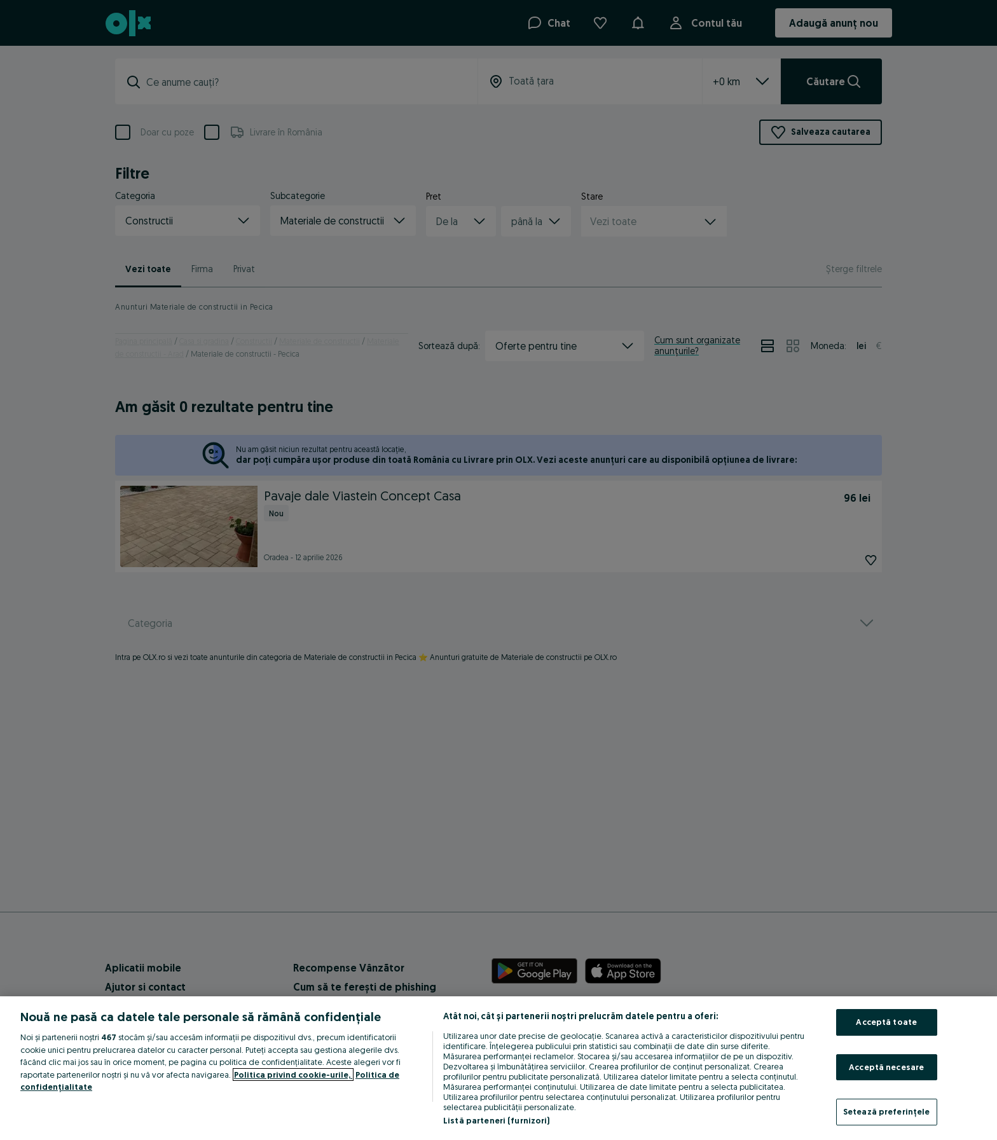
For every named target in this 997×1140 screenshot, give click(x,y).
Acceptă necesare (886, 1067)
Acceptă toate (886, 1022)
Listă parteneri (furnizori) (496, 1120)
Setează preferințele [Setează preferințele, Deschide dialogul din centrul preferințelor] (886, 1111)
